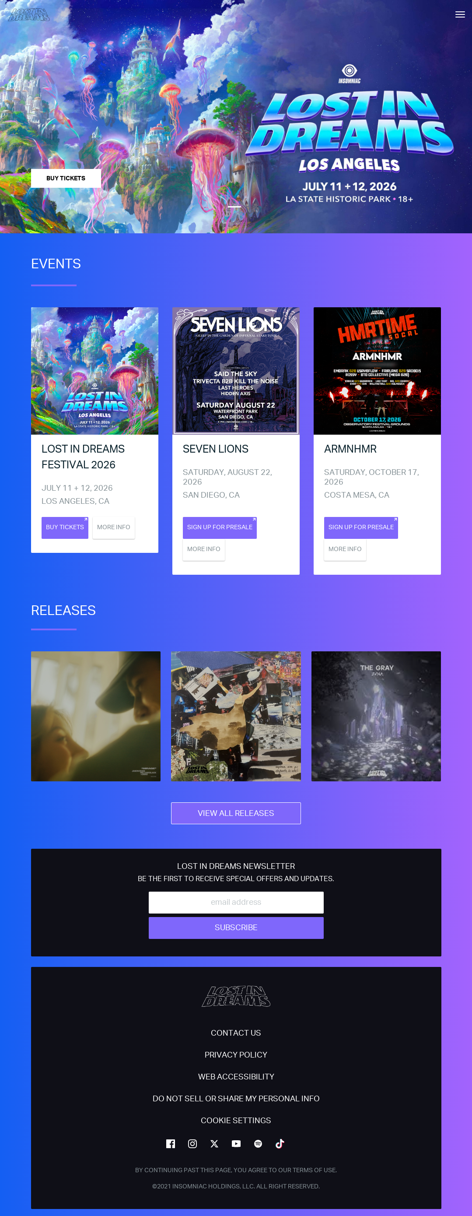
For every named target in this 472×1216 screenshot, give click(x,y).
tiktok (280, 1144)
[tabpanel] (236, 116)
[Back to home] (32, 14)
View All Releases (236, 814)
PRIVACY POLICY (236, 1055)
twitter (214, 1144)
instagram (192, 1144)
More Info (113, 527)
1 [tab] (234, 207)
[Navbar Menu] (460, 14)
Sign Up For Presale (219, 527)
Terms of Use (314, 1170)
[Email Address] (236, 903)
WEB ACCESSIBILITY (236, 1077)
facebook (170, 1144)
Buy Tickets (65, 179)
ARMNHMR (350, 449)
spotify (258, 1144)
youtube (236, 1144)
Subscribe (236, 928)
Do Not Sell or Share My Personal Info (236, 1099)
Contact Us (236, 1033)
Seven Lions (215, 449)
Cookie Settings (236, 1121)
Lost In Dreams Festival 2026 (83, 457)
